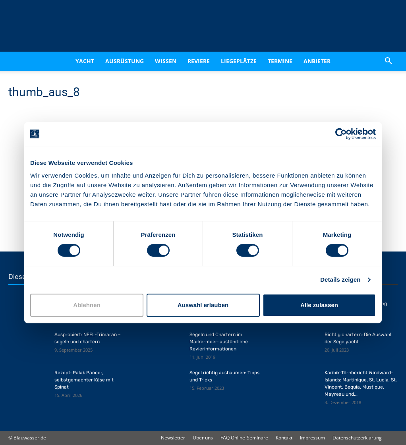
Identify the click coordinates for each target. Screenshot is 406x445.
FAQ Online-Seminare (244, 437)
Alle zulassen (319, 305)
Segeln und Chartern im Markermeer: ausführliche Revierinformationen (218, 342)
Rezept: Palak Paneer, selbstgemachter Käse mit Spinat (84, 380)
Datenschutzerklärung (357, 437)
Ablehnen (86, 305)
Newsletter (173, 437)
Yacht (84, 61)
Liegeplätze (239, 61)
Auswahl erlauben (203, 305)
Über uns (203, 437)
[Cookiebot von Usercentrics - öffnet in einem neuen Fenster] (341, 134)
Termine (280, 61)
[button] (388, 61)
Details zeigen (340, 279)
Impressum (312, 437)
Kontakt (284, 437)
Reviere (199, 61)
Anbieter (317, 61)
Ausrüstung (124, 61)
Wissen (165, 61)
